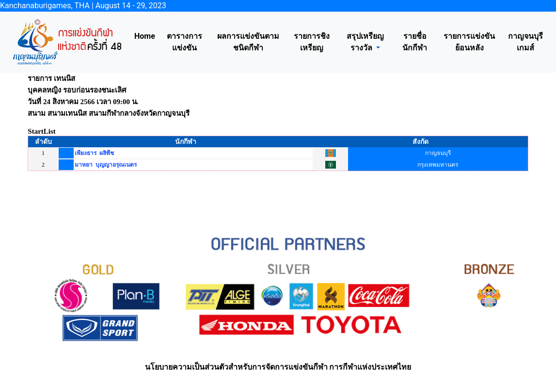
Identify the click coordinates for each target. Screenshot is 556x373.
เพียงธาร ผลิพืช (94, 153)
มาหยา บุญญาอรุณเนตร (106, 164)
